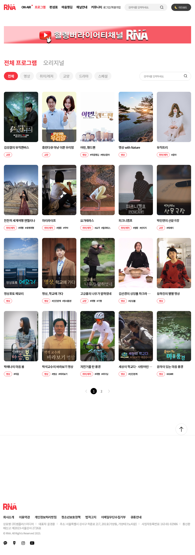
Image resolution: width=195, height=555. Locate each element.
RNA (10, 7)
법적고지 (90, 517)
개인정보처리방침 (45, 517)
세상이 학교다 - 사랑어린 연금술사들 (136, 367)
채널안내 (81, 7)
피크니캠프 (125, 220)
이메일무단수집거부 (113, 517)
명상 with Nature (129, 147)
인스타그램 (23, 543)
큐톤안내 (136, 517)
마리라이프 (49, 220)
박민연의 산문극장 (168, 220)
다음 (109, 391)
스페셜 (103, 76)
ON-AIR (26, 7)
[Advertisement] (97, 474)
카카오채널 (5, 543)
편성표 (53, 7)
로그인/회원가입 (112, 7)
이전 (86, 391)
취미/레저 (46, 76)
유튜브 (32, 543)
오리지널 (53, 62)
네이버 (14, 543)
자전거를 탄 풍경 (90, 367)
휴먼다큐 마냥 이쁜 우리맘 (58, 147)
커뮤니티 (96, 7)
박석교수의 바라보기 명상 (57, 367)
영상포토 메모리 (14, 293)
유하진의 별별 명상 (168, 293)
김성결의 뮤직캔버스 (16, 147)
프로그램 (40, 7)
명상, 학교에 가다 (52, 293)
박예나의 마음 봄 (14, 367)
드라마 (83, 76)
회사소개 (8, 517)
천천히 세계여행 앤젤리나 (19, 220)
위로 (181, 429)
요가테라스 (87, 220)
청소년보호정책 (70, 517)
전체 (11, 76)
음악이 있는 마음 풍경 (170, 367)
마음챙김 (67, 7)
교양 (66, 76)
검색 (161, 7)
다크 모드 (183, 7)
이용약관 (24, 517)
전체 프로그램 (20, 62)
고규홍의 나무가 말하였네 (95, 293)
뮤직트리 (162, 147)
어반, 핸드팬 (87, 147)
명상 (27, 76)
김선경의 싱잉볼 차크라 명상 (136, 293)
